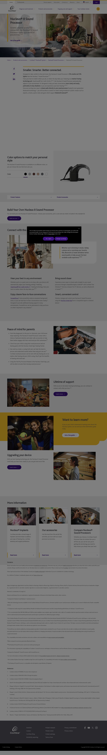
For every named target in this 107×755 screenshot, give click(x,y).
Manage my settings (61, 238)
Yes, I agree (48, 238)
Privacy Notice (51, 234)
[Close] (79, 228)
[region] (54, 234)
